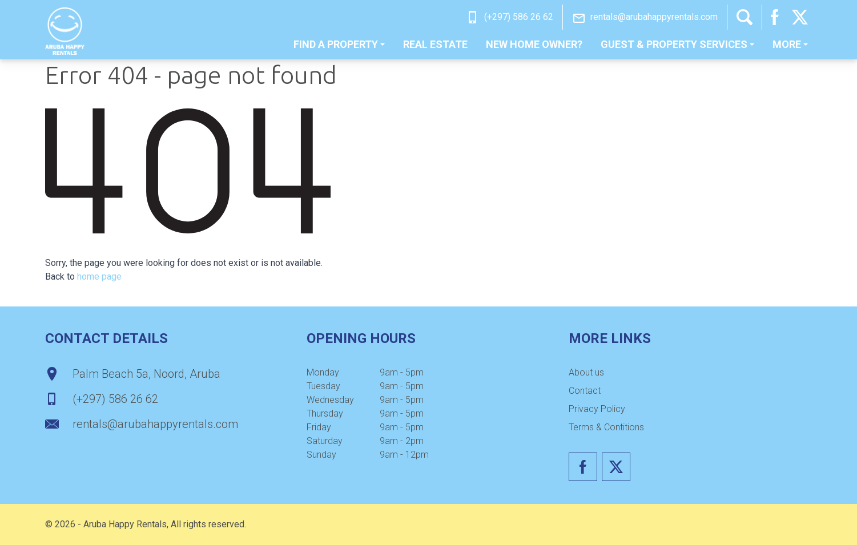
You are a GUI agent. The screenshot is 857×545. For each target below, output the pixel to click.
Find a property (339, 44)
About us (586, 372)
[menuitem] (339, 44)
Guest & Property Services (677, 44)
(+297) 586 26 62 (518, 16)
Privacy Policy (597, 408)
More (790, 44)
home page (99, 276)
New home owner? (534, 44)
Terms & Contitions (606, 427)
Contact (585, 390)
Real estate (435, 44)
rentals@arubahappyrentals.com (654, 16)
